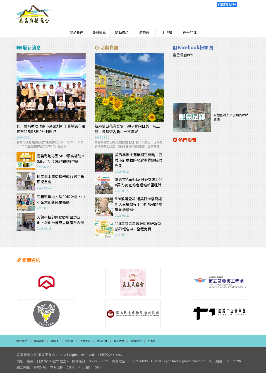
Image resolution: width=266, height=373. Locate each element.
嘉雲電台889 (227, 4)
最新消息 (99, 32)
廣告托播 (102, 339)
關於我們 (76, 32)
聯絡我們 (136, 339)
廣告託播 (190, 32)
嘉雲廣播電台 (35, 14)
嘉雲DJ (54, 339)
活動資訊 (122, 32)
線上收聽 (119, 339)
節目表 (144, 32)
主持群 (167, 32)
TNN (118, 353)
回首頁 (152, 339)
